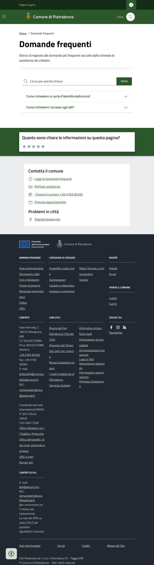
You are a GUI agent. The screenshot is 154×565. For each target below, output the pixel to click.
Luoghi (113, 298)
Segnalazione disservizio (92, 365)
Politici (23, 302)
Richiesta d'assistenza (91, 383)
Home (22, 33)
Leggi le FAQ (86, 359)
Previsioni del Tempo (61, 345)
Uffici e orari (26, 457)
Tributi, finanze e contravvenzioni (91, 271)
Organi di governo (29, 285)
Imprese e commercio (61, 291)
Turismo (83, 280)
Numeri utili (26, 462)
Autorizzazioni (57, 280)
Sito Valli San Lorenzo (61, 354)
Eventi (113, 304)
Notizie (113, 268)
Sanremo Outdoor (59, 385)
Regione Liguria (27, 5)
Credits (86, 546)
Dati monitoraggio (29, 546)
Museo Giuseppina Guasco (62, 365)
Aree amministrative (31, 268)
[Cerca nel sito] (129, 17)
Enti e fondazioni (29, 280)
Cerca (124, 81)
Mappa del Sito (116, 546)
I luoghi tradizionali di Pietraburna (61, 377)
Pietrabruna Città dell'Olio (61, 337)
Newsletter (116, 332)
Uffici (22, 308)
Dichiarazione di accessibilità (91, 342)
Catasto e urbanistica (61, 285)
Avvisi (112, 274)
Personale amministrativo (31, 294)
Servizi (61, 546)
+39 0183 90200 (29, 355)
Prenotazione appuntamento (91, 374)
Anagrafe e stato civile (61, 271)
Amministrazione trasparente (92, 352)
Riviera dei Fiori (58, 328)
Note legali (85, 334)
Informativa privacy (90, 328)
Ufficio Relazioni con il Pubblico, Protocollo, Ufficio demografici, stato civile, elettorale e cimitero (32, 439)
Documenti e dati (29, 274)
